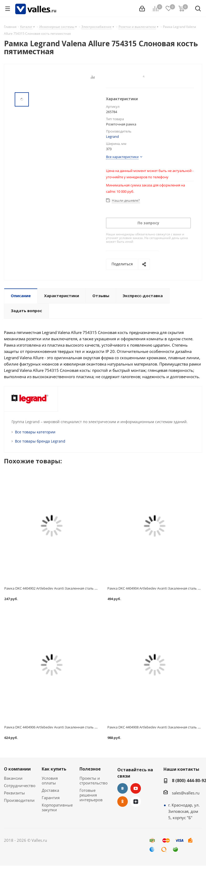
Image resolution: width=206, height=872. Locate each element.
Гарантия (51, 797)
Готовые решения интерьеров (91, 795)
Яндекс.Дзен (135, 801)
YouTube (135, 788)
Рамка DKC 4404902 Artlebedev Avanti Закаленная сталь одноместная (60, 588)
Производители (19, 800)
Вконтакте (122, 788)
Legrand (112, 136)
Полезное (90, 769)
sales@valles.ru (185, 792)
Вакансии (13, 778)
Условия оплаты (50, 780)
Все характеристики (122, 156)
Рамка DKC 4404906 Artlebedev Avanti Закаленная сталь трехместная (59, 727)
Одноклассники (122, 801)
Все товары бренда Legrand (40, 441)
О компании (17, 769)
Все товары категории (35, 431)
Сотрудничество (19, 785)
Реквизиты (14, 792)
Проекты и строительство (94, 780)
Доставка (50, 790)
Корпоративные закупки (57, 807)
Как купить (54, 769)
